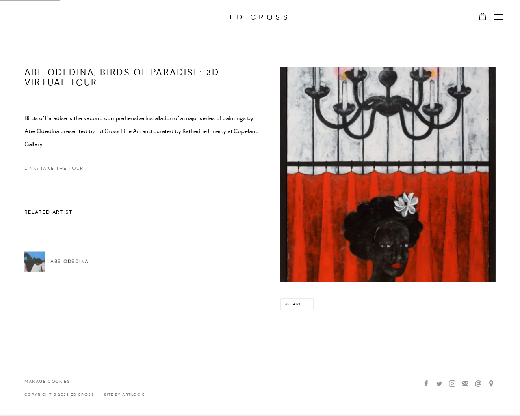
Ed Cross (260, 17)
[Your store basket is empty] (483, 17)
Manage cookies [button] (47, 381)
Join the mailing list (465, 383)
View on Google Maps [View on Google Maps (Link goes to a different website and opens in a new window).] (491, 383)
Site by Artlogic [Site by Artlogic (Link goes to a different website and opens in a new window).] (124, 394)
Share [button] (293, 304)
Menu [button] (498, 17)
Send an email (478, 383)
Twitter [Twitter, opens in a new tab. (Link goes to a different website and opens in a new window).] (439, 383)
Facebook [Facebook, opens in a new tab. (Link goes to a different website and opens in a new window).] (426, 383)
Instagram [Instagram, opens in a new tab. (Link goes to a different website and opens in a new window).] (452, 383)
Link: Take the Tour (54, 169)
